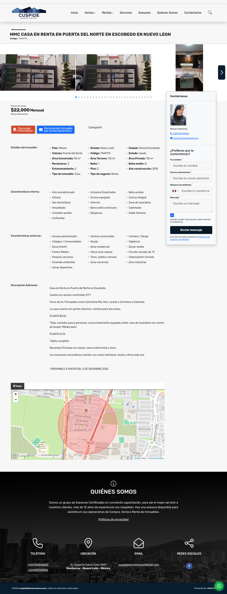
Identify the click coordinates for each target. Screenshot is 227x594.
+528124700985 (38, 570)
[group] (37, 72)
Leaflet (137, 458)
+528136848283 (37, 564)
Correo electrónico (181, 172)
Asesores (145, 12)
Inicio (74, 12)
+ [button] (16, 394)
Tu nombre (176, 159)
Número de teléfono (181, 184)
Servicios (126, 12)
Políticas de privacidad (114, 519)
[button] (76, 97)
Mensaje (175, 197)
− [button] (16, 400)
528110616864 (181, 133)
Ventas (89, 12)
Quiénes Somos (167, 12)
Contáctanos (192, 12)
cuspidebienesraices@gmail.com (138, 564)
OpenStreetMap (156, 458)
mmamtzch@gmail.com (185, 138)
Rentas (107, 12)
